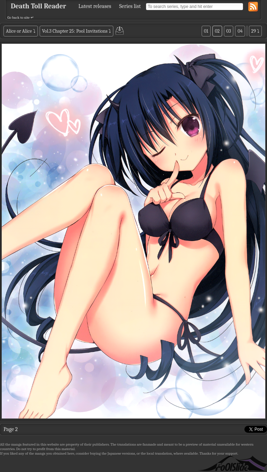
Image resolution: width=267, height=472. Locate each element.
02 (217, 31)
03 (228, 31)
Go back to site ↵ (20, 17)
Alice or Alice (19, 31)
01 (206, 31)
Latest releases (95, 6)
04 (239, 31)
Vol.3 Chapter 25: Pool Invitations (75, 31)
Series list (130, 6)
